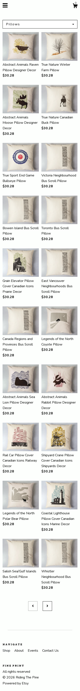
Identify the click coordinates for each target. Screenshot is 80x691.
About (19, 650)
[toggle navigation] (5, 5)
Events (33, 650)
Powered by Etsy (16, 683)
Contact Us (50, 650)
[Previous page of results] (33, 606)
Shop (7, 650)
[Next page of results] (47, 606)
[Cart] (75, 6)
